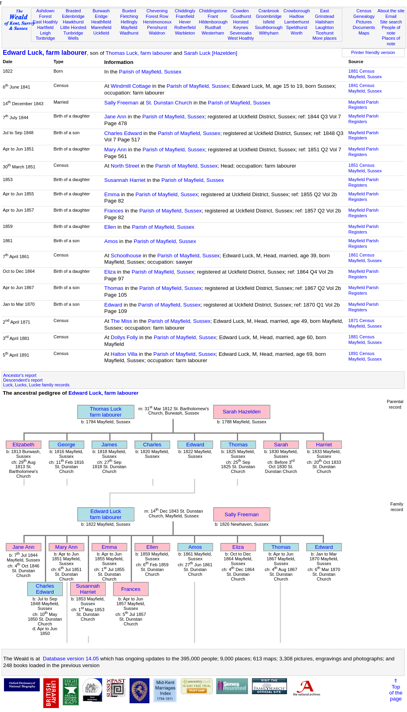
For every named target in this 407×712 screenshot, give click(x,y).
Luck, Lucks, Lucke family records (36, 384)
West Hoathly (241, 38)
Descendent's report (23, 380)
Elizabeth (24, 445)
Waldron (157, 33)
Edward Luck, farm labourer (45, 52)
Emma (112, 194)
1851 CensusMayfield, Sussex (365, 168)
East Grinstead (324, 13)
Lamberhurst (296, 21)
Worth (296, 33)
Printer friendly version (373, 52)
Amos (111, 241)
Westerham (213, 33)
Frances (113, 211)
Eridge (101, 16)
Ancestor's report (20, 375)
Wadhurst (129, 33)
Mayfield (129, 27)
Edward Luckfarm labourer (105, 514)
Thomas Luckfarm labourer (106, 412)
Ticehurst (324, 33)
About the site (391, 10)
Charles (152, 445)
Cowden (241, 10)
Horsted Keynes (240, 24)
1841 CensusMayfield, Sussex (365, 88)
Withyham (268, 33)
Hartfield (45, 27)
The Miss (121, 321)
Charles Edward (123, 133)
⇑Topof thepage (395, 690)
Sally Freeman (121, 103)
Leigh (45, 33)
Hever (185, 21)
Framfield (185, 16)
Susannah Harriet (124, 180)
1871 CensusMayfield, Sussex (365, 323)
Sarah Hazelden (242, 412)
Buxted (129, 10)
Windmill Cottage (131, 86)
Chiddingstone (213, 10)
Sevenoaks (241, 33)
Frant (213, 16)
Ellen (110, 227)
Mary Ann (115, 149)
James (109, 445)
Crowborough (296, 10)
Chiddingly (184, 10)
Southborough (269, 27)
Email (391, 16)
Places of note (391, 41)
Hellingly (129, 21)
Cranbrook (268, 10)
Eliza (110, 272)
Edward (113, 305)
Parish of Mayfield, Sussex (150, 72)
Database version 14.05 (71, 659)
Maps (364, 33)
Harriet (324, 445)
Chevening (157, 10)
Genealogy (364, 16)
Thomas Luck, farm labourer (139, 53)
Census (364, 10)
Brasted (73, 10)
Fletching (129, 16)
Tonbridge (45, 38)
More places (324, 38)
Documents (364, 27)
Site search (391, 21)
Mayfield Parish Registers (364, 105)
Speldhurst (296, 27)
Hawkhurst (73, 21)
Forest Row (157, 16)
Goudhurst (241, 16)
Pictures (364, 21)
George (66, 445)
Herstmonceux (157, 21)
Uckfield (101, 33)
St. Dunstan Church (169, 103)
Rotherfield (185, 27)
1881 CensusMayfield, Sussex (365, 74)
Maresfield (101, 27)
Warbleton (185, 33)
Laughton (324, 27)
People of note (391, 30)
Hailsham (324, 21)
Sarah (281, 445)
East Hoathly (45, 21)
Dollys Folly (124, 337)
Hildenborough (213, 21)
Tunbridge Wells (73, 36)
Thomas (113, 288)
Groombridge (269, 16)
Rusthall (213, 27)
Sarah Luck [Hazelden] (210, 53)
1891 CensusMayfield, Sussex (365, 356)
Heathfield (101, 21)
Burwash (101, 10)
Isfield (269, 21)
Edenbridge (73, 16)
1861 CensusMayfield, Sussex (365, 258)
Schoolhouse (126, 256)
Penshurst (157, 27)
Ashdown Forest (45, 13)
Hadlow (296, 16)
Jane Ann (115, 117)
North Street (125, 166)
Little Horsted (73, 27)
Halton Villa (124, 354)
